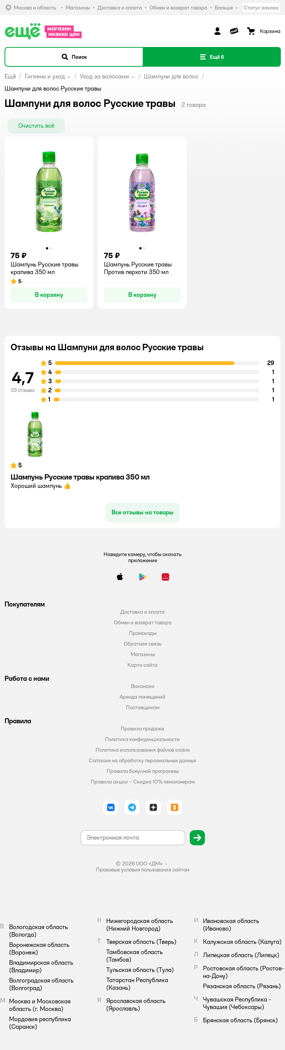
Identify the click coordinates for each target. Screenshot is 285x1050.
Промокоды (142, 633)
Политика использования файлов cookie (143, 750)
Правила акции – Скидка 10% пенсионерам (143, 782)
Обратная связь (143, 644)
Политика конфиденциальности (142, 739)
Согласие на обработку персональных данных (142, 760)
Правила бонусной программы (143, 771)
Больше (227, 8)
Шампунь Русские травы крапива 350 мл (80, 476)
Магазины (143, 654)
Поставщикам (142, 707)
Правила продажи (142, 729)
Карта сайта (142, 665)
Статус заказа (261, 8)
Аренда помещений (142, 697)
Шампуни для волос (171, 76)
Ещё (10, 76)
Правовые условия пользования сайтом (142, 870)
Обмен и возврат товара (143, 622)
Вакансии (142, 686)
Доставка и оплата (142, 612)
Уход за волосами (104, 76)
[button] (74, 57)
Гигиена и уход (45, 76)
